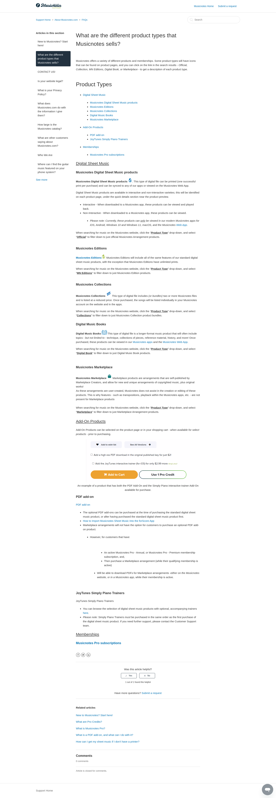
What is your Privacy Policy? (50, 92)
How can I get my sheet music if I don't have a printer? (107, 741)
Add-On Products (93, 127)
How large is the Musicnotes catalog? (50, 126)
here (85, 612)
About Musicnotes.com (66, 19)
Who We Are (45, 155)
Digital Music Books (101, 115)
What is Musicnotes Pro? (90, 728)
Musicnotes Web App (175, 341)
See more (41, 179)
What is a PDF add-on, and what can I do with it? (104, 734)
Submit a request (227, 6)
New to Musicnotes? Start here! (53, 43)
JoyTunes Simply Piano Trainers (109, 139)
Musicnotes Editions (101, 106)
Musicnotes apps (143, 341)
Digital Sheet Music (94, 94)
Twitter (83, 655)
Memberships (91, 146)
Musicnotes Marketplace (104, 119)
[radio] (129, 675)
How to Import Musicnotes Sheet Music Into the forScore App (118, 520)
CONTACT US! (46, 71)
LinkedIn (88, 655)
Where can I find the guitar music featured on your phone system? (53, 168)
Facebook (78, 655)
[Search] (213, 19)
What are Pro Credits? (89, 721)
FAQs (84, 19)
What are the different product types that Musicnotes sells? (50, 58)
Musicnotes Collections (103, 110)
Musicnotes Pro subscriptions (107, 154)
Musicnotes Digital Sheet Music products (113, 102)
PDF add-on (97, 134)
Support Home (43, 19)
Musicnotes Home (204, 6)
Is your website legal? (50, 81)
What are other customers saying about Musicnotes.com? (53, 141)
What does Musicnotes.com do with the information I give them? (52, 109)
